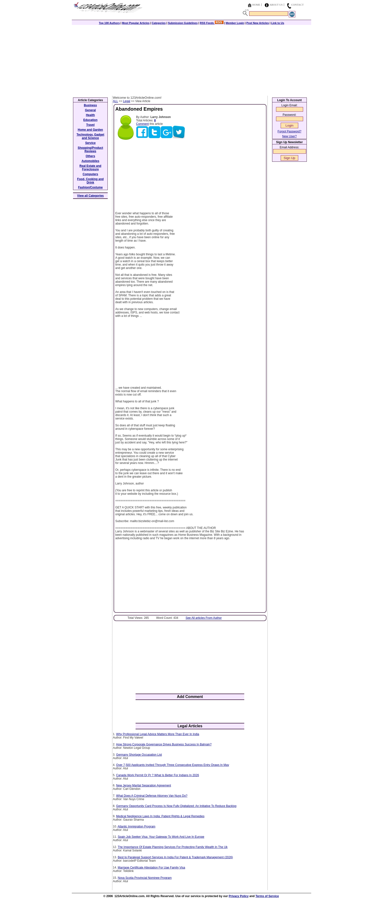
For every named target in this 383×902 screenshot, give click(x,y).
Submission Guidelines (183, 22)
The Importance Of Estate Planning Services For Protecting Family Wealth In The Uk (173, 847)
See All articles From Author (204, 618)
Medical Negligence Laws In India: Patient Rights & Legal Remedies (160, 816)
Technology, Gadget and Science (90, 136)
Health (90, 115)
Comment (142, 124)
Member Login (235, 22)
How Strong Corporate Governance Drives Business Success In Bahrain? (164, 744)
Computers (90, 174)
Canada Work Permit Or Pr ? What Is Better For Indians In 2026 (157, 775)
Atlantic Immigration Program (136, 826)
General (90, 110)
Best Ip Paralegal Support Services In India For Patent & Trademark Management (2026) (175, 857)
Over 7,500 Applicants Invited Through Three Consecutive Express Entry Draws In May (172, 765)
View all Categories (90, 195)
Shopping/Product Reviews (90, 149)
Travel (90, 125)
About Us (276, 4)
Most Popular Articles (135, 22)
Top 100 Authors (109, 22)
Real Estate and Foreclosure (90, 167)
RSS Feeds (211, 22)
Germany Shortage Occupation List (139, 754)
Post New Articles (257, 22)
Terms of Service (267, 896)
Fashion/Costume (90, 187)
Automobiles (90, 161)
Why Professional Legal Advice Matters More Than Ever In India (157, 734)
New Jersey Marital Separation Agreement (143, 785)
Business (90, 105)
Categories (159, 22)
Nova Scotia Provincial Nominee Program (145, 878)
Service (90, 143)
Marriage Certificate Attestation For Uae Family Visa (151, 867)
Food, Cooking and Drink (90, 180)
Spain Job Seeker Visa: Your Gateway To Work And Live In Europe (161, 836)
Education (90, 120)
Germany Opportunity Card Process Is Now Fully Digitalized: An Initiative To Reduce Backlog (176, 806)
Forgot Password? (289, 131)
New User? (289, 136)
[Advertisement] (191, 59)
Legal (126, 101)
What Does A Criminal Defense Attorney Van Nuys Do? (151, 795)
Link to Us (277, 22)
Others (90, 156)
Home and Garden (90, 129)
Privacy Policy (238, 896)
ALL (115, 101)
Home (256, 4)
